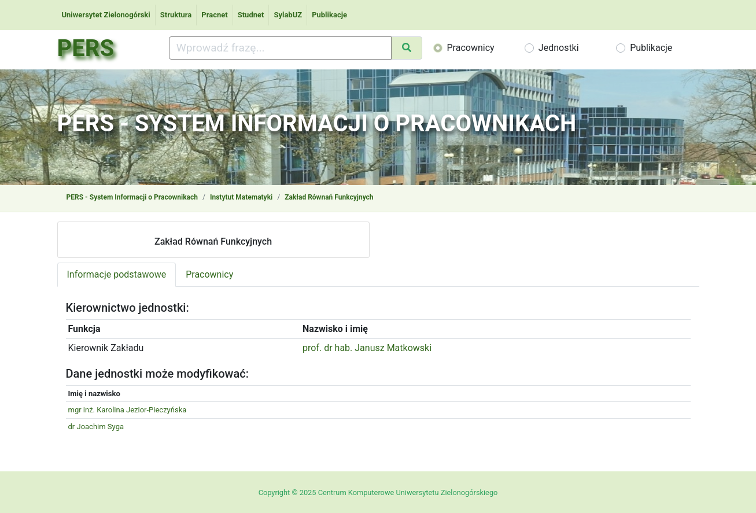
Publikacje (329, 14)
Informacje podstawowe (117, 274)
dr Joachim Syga (96, 426)
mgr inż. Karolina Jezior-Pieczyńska (127, 409)
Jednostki (559, 47)
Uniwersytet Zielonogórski (106, 14)
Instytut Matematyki (241, 197)
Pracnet (214, 14)
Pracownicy (471, 47)
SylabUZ (288, 14)
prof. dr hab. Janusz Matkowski (367, 347)
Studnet (251, 14)
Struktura (176, 14)
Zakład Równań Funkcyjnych (329, 197)
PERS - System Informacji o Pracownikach (132, 197)
